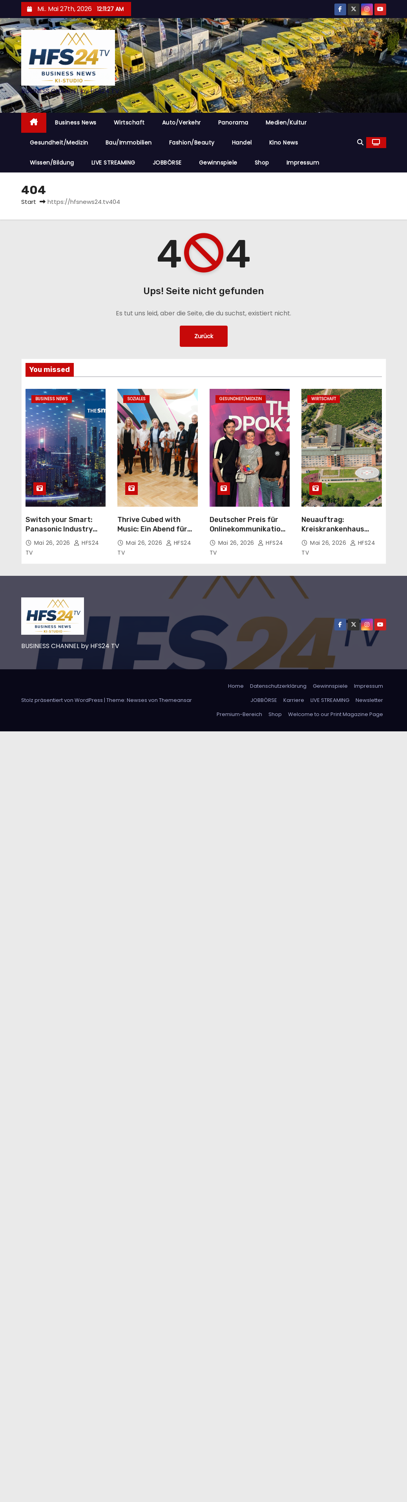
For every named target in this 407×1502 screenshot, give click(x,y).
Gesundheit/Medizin (59, 143)
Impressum (303, 163)
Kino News (283, 143)
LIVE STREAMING (113, 163)
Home (236, 686)
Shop (262, 163)
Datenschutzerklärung (278, 686)
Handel (242, 143)
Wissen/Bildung (52, 163)
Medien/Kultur (286, 122)
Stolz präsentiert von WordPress (62, 700)
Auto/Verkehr (181, 122)
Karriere (293, 700)
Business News (76, 122)
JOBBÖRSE (167, 163)
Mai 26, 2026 (53, 543)
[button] (360, 142)
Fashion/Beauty (192, 143)
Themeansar (175, 700)
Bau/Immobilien (129, 143)
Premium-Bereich (239, 714)
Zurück (203, 336)
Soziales (136, 399)
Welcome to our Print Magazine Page (335, 714)
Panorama (233, 122)
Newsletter (369, 700)
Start (28, 202)
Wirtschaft (129, 122)
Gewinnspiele (218, 163)
